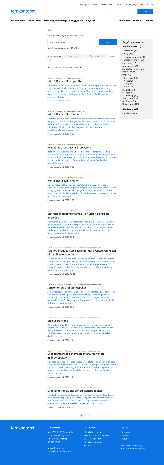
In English (84, 4)
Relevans (67, 67)
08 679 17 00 (53, 441)
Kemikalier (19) (131, 77)
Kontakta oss (106, 4)
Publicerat (124, 20)
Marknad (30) (128, 71)
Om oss (149, 20)
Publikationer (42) (130, 113)
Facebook (125, 431)
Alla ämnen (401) (131, 46)
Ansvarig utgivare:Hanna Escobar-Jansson (59, 449)
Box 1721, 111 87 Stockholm (60, 431)
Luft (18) (128, 83)
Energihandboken (92, 438)
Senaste (77, 67)
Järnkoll (87, 445)
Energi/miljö (76, 20)
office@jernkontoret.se (58, 438)
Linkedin (124, 435)
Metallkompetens (92, 441)
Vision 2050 (34, 20)
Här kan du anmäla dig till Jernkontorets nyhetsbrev (132, 446)
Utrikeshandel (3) (130, 103)
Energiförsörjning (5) (134, 59)
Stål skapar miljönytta (74, 78)
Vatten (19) (129, 86)
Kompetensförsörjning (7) (134, 68)
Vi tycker (90, 20)
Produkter (73, 55)
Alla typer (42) (130, 109)
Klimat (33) (129, 80)
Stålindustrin (18, 20)
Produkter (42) (129, 89)
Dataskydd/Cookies (134, 4)
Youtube (124, 438)
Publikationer (95, 55)
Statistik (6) (127, 92)
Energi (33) (127, 53)
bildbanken (79, 35)
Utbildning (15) (129, 100)
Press (95, 4)
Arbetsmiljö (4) (129, 50)
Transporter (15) (130, 98)
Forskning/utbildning (55, 20)
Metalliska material (93, 431)
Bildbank (137, 20)
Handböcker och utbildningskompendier (83, 247)
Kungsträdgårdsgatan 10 (59, 435)
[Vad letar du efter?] (121, 11)
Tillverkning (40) (130, 95)
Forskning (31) (129, 63)
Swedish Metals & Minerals (97, 435)
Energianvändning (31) (134, 56)
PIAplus (150, 4)
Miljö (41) (126, 74)
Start (50, 29)
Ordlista (119, 4)
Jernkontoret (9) (130, 65)
